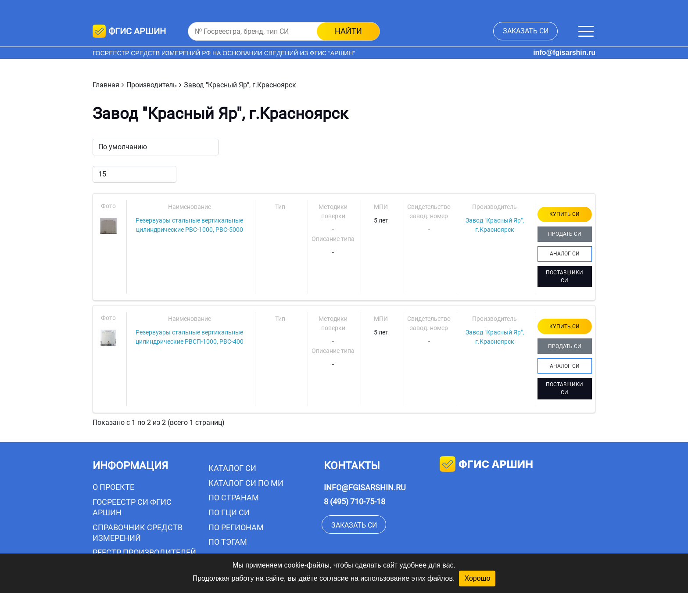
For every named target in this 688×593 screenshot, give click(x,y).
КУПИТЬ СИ (564, 214)
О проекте (113, 487)
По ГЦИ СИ (229, 512)
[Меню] (586, 31)
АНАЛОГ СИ (565, 254)
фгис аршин (486, 465)
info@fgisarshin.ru (564, 52)
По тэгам (227, 541)
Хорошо (477, 578)
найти (348, 31)
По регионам (236, 527)
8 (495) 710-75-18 (354, 501)
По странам (233, 497)
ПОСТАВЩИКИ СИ (564, 277)
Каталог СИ (232, 468)
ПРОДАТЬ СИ (564, 234)
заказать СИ (525, 31)
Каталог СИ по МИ (245, 483)
